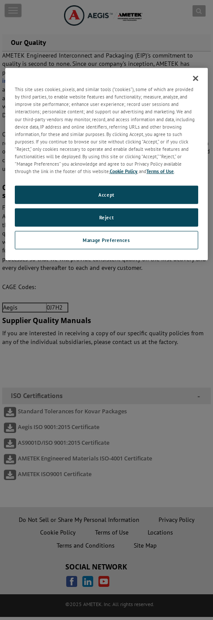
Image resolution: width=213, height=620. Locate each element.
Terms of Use (160, 171)
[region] (106, 164)
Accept (106, 194)
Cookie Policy (123, 171)
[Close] (195, 78)
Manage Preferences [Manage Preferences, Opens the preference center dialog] (106, 240)
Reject (106, 217)
